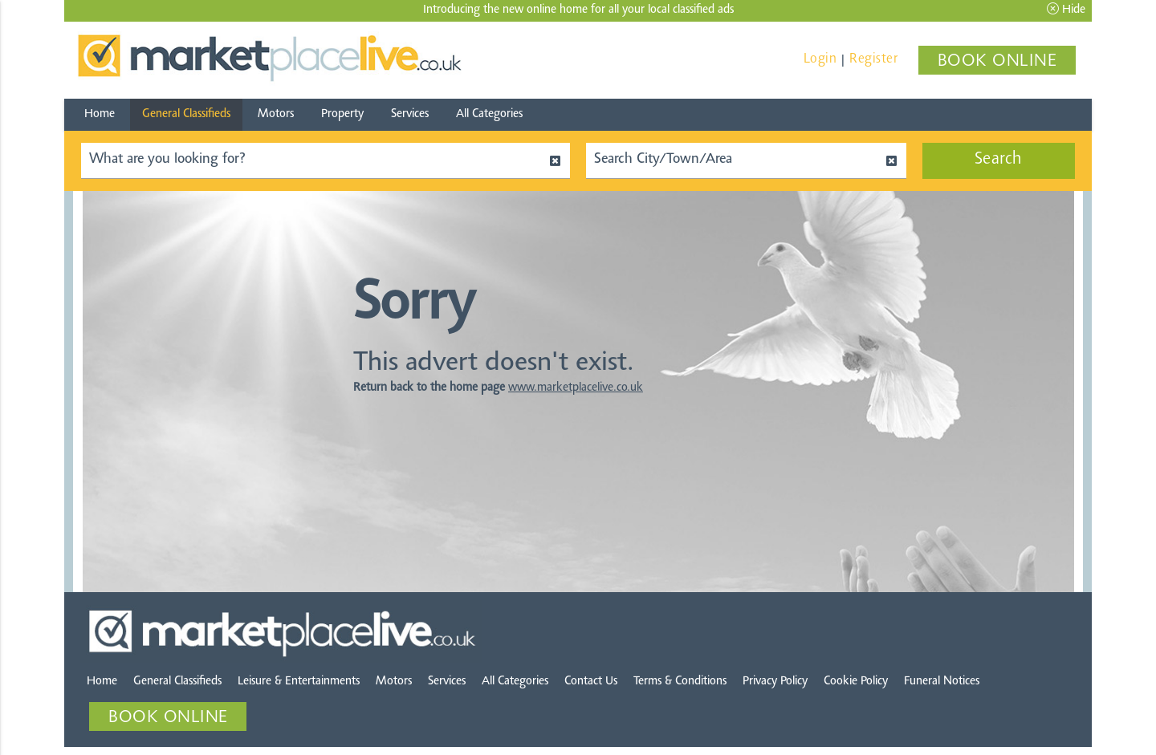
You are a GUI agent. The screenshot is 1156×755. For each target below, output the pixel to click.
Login (820, 59)
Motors (276, 114)
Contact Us (590, 682)
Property (342, 114)
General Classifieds (186, 114)
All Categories (489, 114)
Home (99, 114)
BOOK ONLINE (997, 62)
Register (873, 59)
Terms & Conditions (680, 682)
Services (410, 114)
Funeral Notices (941, 682)
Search (999, 159)
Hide (1066, 9)
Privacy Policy (775, 682)
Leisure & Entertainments (299, 682)
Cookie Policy (856, 682)
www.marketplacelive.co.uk (575, 388)
